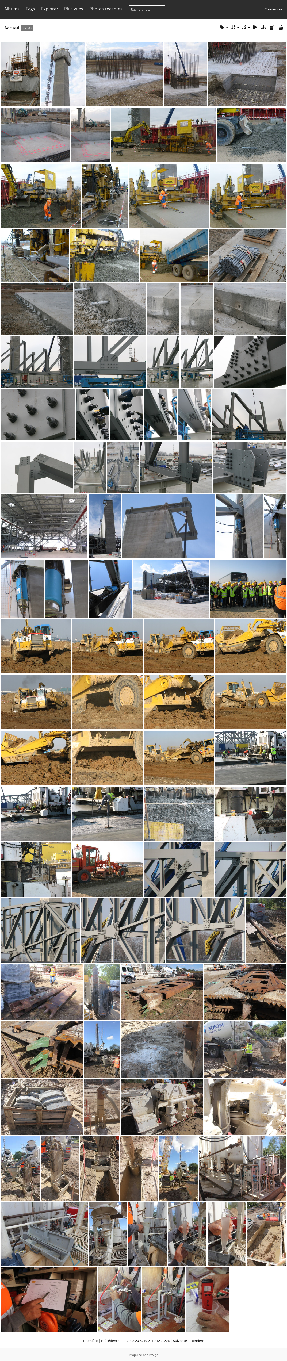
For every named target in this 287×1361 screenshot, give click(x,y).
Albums (12, 9)
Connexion (273, 9)
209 (138, 1340)
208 (131, 1340)
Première (90, 1340)
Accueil (11, 28)
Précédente (110, 1340)
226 (167, 1340)
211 (151, 1340)
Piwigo (153, 1354)
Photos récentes (106, 9)
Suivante (180, 1340)
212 (157, 1340)
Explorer (49, 9)
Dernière (197, 1340)
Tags (30, 9)
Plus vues (73, 9)
